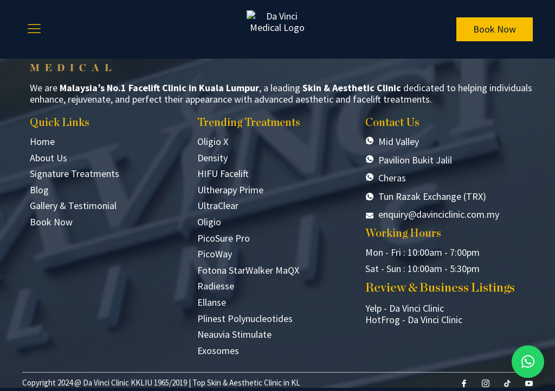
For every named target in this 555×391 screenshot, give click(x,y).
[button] (528, 361)
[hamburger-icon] (34, 29)
